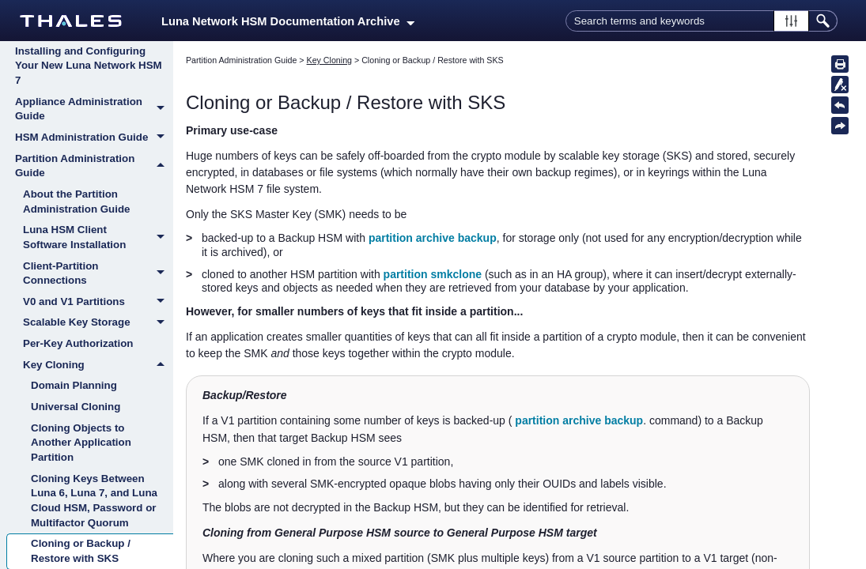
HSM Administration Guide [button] (94, 138)
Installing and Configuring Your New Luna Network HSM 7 (88, 65)
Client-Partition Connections (98, 274)
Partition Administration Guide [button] (94, 166)
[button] (791, 21)
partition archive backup (433, 238)
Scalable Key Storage (98, 323)
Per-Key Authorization (78, 343)
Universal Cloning (75, 407)
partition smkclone (433, 274)
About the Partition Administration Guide (76, 201)
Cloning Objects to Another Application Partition (81, 442)
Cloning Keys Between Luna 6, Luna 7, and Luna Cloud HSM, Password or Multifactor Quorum (94, 501)
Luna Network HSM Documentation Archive (287, 21)
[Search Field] (701, 21)
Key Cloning (98, 365)
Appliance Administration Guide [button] (94, 109)
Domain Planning (74, 385)
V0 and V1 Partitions (98, 302)
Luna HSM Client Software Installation (98, 237)
